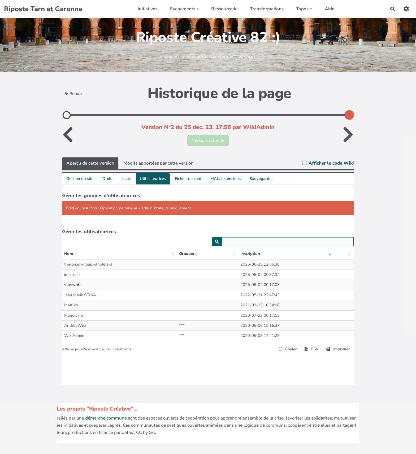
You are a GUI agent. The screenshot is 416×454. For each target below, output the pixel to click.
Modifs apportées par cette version (158, 163)
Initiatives (147, 9)
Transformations (267, 9)
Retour (73, 93)
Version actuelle (208, 140)
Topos (304, 9)
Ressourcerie (224, 9)
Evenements (184, 9)
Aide (329, 9)
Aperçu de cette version (90, 163)
